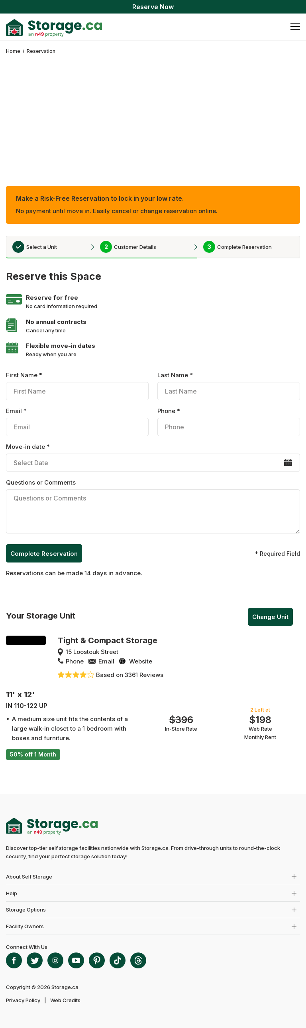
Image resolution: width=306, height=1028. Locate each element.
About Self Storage (29, 876)
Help (11, 893)
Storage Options (26, 909)
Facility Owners (25, 926)
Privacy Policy (23, 1000)
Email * (77, 421)
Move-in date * (153, 457)
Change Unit (270, 617)
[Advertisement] (153, 114)
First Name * (77, 385)
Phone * (228, 421)
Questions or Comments (153, 508)
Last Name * (228, 385)
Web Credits (65, 1000)
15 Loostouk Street (92, 652)
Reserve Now (153, 7)
